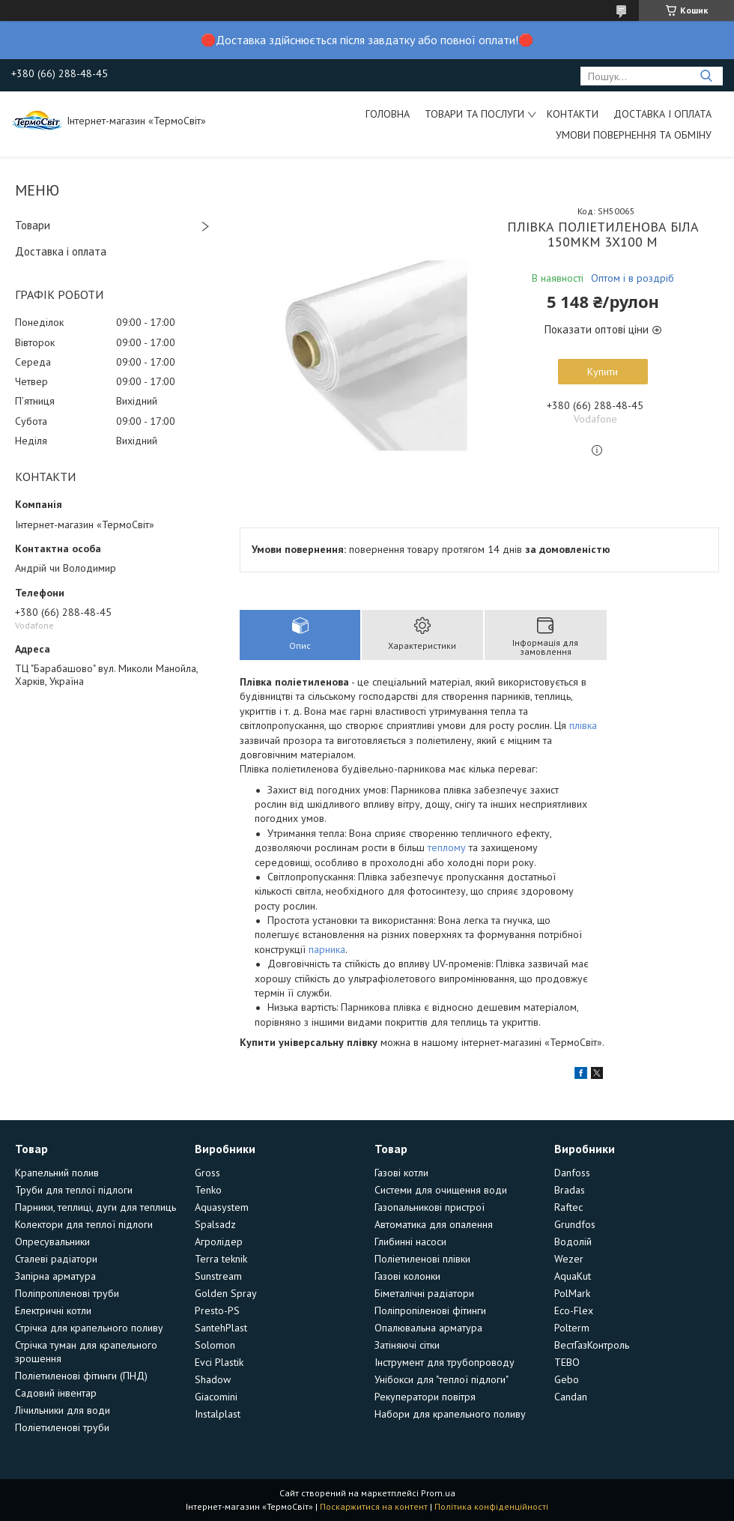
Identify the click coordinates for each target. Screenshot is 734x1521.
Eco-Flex (573, 1310)
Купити (602, 371)
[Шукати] (706, 76)
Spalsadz (215, 1224)
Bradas (569, 1190)
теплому (447, 847)
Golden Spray (226, 1293)
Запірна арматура (55, 1276)
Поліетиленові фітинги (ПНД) (81, 1375)
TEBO (567, 1362)
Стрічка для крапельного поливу (89, 1327)
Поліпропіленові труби (67, 1293)
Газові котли (401, 1172)
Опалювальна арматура (428, 1327)
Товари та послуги (474, 114)
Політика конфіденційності (491, 1506)
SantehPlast (221, 1327)
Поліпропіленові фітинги (430, 1310)
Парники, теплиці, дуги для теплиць (95, 1207)
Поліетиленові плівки (422, 1259)
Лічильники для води (62, 1410)
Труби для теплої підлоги (74, 1190)
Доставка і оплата (662, 114)
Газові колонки (407, 1276)
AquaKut (572, 1276)
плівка (583, 725)
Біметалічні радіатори (424, 1293)
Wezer (568, 1259)
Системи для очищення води (440, 1190)
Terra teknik (221, 1259)
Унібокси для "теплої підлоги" (441, 1379)
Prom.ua (438, 1493)
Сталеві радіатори (56, 1259)
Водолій (573, 1241)
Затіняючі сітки (407, 1345)
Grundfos (574, 1224)
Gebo (566, 1379)
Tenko (208, 1190)
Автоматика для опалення (433, 1224)
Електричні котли (53, 1310)
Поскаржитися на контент (374, 1506)
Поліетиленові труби (62, 1427)
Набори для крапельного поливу (450, 1414)
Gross (207, 1172)
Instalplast (217, 1414)
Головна (388, 114)
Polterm (571, 1327)
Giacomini (216, 1396)
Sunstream (218, 1276)
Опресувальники (52, 1241)
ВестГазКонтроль (591, 1345)
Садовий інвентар (56, 1393)
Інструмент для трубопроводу (444, 1362)
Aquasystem (222, 1207)
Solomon (215, 1345)
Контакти (572, 114)
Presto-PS (217, 1310)
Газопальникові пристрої (429, 1207)
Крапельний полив (57, 1172)
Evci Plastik (219, 1362)
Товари (32, 225)
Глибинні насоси (410, 1241)
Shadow (213, 1379)
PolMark (572, 1293)
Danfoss (572, 1172)
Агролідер (219, 1241)
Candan (570, 1396)
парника (327, 949)
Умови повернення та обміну (634, 135)
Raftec (568, 1207)
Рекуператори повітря (425, 1396)
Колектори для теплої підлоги (84, 1224)
